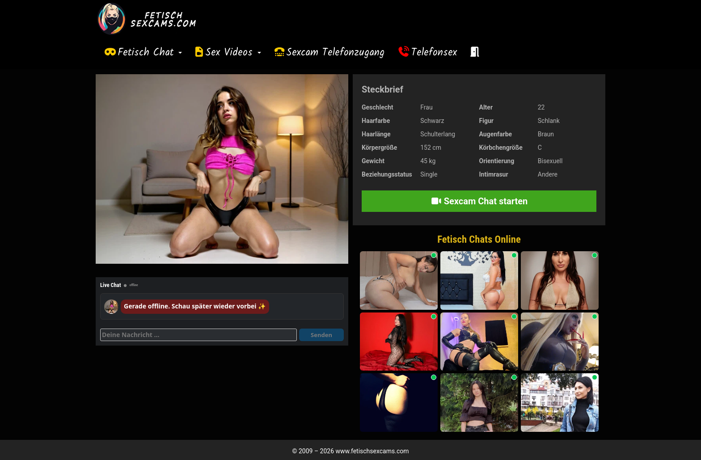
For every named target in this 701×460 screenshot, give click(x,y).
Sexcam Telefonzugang (335, 53)
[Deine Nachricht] (198, 335)
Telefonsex (434, 53)
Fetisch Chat (150, 53)
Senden (321, 335)
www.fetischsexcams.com (372, 451)
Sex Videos (233, 53)
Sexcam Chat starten (479, 201)
